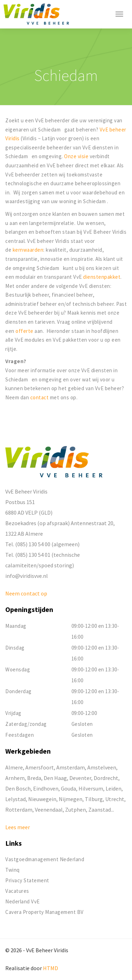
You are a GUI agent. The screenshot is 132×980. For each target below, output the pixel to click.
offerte (24, 331)
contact (40, 397)
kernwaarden (28, 249)
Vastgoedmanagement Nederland (44, 859)
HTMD (50, 968)
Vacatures (17, 891)
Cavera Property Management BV (44, 912)
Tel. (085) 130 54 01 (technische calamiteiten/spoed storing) (42, 560)
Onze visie (76, 156)
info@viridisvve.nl (26, 575)
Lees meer (17, 827)
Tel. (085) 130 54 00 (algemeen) (42, 544)
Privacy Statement (27, 880)
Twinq (12, 869)
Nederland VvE (22, 901)
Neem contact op (26, 593)
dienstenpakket (101, 276)
